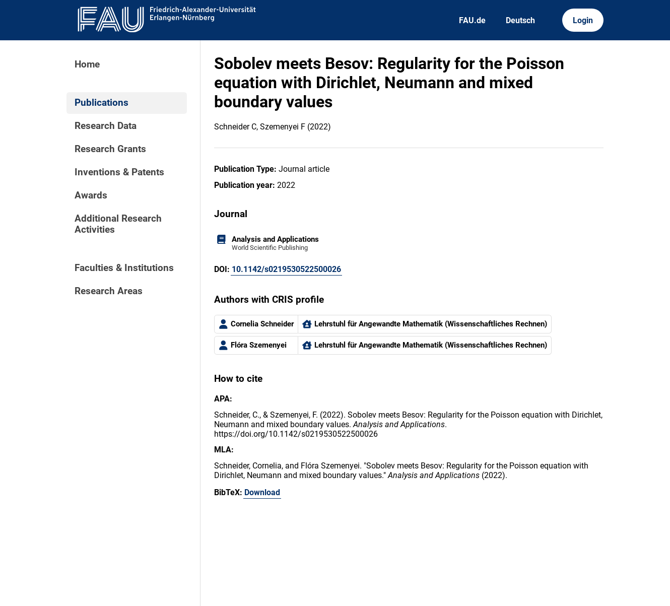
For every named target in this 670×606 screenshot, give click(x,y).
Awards (91, 195)
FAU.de (472, 20)
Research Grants (110, 149)
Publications (101, 102)
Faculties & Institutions (124, 268)
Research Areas (109, 291)
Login (583, 20)
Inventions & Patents (119, 172)
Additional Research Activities (118, 224)
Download (262, 492)
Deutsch (520, 20)
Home (87, 64)
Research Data (106, 125)
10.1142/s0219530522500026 (286, 269)
